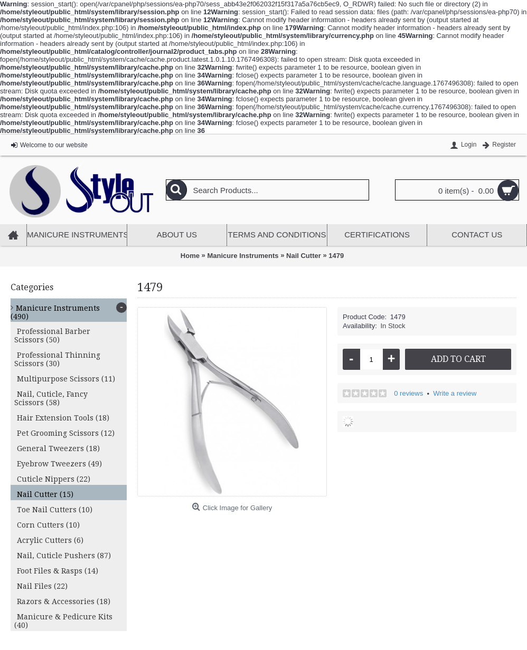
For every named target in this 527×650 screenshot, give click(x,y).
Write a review (454, 393)
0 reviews (408, 393)
